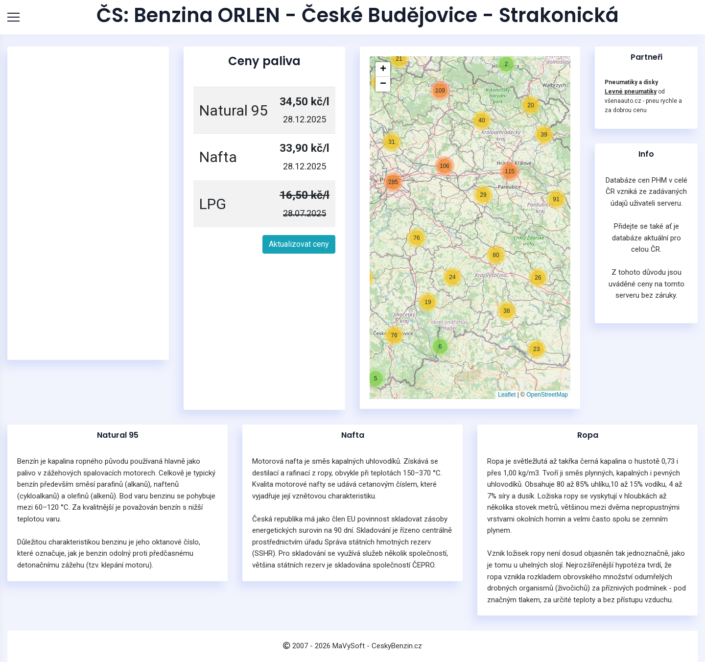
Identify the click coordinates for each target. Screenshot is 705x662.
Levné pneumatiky (631, 91)
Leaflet (507, 394)
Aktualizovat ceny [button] (299, 244)
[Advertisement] (90, 203)
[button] (375, 378)
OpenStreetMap (547, 394)
